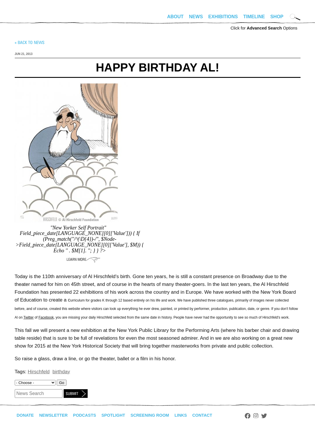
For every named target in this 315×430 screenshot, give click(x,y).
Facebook (46, 317)
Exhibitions (223, 16)
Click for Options (264, 28)
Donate (26, 415)
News (196, 16)
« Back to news (29, 42)
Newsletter (57, 415)
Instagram (275, 416)
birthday (61, 371)
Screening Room (163, 415)
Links (197, 415)
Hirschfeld (39, 371)
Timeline (254, 16)
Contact (220, 415)
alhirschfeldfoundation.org (32, 19)
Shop (276, 16)
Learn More (83, 259)
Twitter (28, 317)
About (175, 16)
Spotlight (123, 415)
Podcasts (91, 415)
